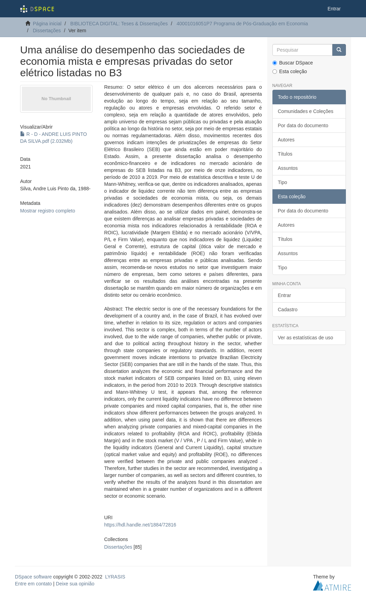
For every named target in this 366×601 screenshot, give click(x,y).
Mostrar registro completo (47, 211)
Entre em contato (33, 583)
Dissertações (47, 30)
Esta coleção (289, 71)
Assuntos (288, 168)
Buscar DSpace (292, 63)
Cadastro (288, 309)
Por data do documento (303, 125)
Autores (286, 139)
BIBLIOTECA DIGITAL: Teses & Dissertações (119, 23)
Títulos (285, 154)
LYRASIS (115, 577)
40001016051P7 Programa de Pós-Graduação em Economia (242, 23)
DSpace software (33, 577)
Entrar (284, 295)
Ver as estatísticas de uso (305, 337)
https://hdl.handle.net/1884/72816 (140, 525)
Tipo (282, 182)
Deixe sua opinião (75, 583)
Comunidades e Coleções (305, 111)
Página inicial (47, 23)
